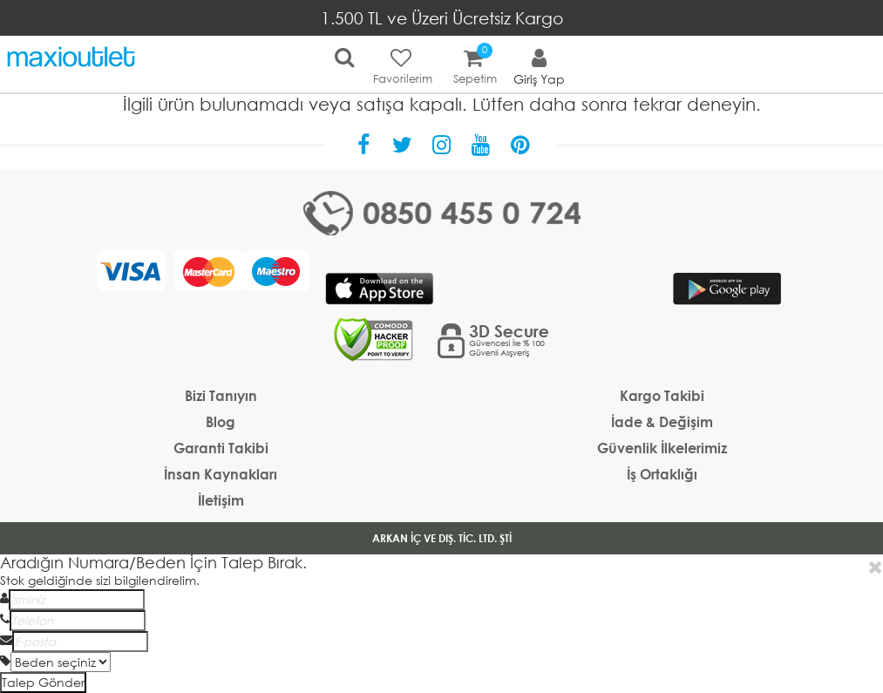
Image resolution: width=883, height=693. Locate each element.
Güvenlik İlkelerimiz (662, 447)
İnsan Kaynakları (220, 473)
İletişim (221, 500)
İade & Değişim (662, 421)
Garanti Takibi (220, 447)
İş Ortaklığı (662, 473)
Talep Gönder (43, 682)
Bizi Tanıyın (221, 395)
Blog (220, 421)
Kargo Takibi (662, 395)
